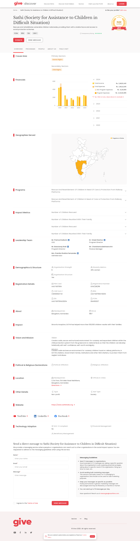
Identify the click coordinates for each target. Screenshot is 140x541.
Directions (56, 385)
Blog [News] (83, 519)
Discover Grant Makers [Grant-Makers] (66, 4)
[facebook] (20, 533)
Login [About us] (121, 4)
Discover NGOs (49, 4)
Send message (60, 503)
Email (15, 463)
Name (15, 455)
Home (15, 10)
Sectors (81, 4)
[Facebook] (62, 416)
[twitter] (31, 533)
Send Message (34, 40)
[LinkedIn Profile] (69, 240)
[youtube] (14, 533)
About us (111, 4)
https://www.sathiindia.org (63, 405)
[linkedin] (25, 533)
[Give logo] (41, 522)
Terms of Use (32, 503)
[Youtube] (21, 416)
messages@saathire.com (109, 493)
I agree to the (27, 503)
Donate (18, 40)
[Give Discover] (25, 4)
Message (16, 472)
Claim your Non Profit (95, 4)
